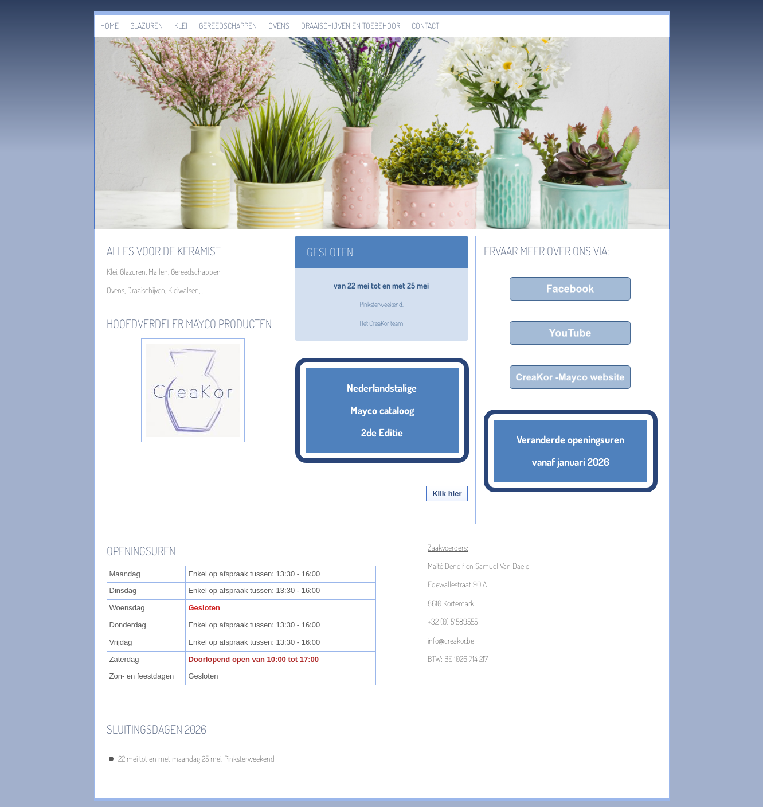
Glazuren (146, 25)
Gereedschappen (228, 25)
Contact (425, 25)
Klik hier (446, 493)
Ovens (278, 25)
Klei (180, 25)
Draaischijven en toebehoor (350, 25)
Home (109, 25)
